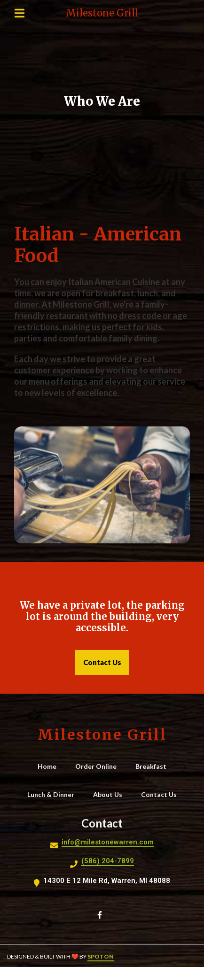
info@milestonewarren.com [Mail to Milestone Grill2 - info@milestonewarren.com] (108, 842)
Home (50, 766)
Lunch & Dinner (53, 794)
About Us (110, 794)
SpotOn (100, 956)
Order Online (98, 766)
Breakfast (153, 766)
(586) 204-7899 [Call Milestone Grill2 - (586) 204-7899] (107, 861)
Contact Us (161, 794)
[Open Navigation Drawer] (19, 13)
